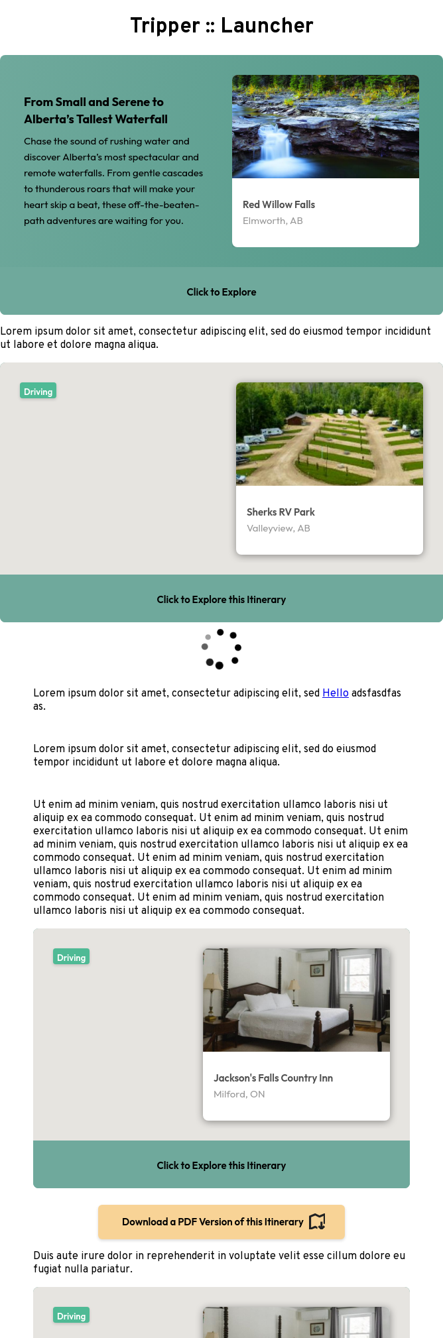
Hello (335, 693)
